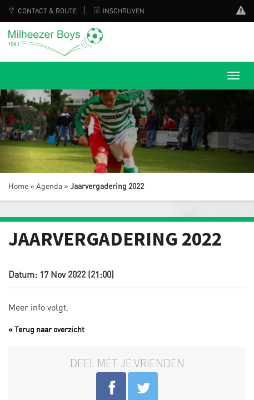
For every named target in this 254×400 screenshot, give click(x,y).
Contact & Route (42, 11)
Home (18, 187)
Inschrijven (119, 11)
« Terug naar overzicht (46, 330)
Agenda (49, 187)
